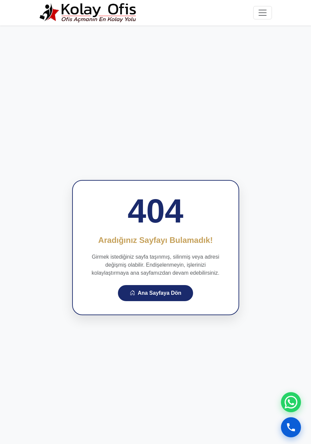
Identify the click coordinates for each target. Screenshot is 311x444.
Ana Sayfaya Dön (155, 293)
